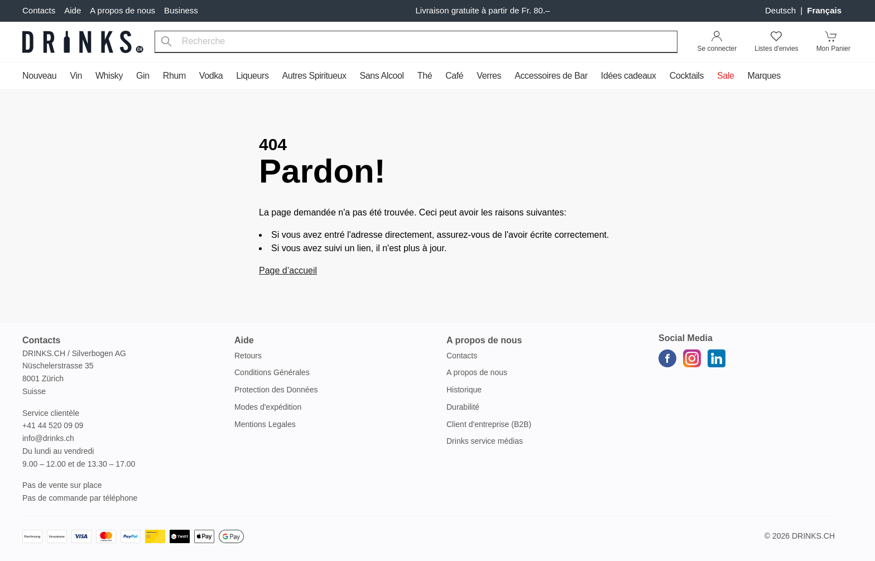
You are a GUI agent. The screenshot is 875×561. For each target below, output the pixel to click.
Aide (72, 10)
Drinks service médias (484, 441)
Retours (248, 355)
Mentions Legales (265, 424)
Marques (763, 75)
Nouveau (39, 75)
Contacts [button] (41, 340)
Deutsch (781, 10)
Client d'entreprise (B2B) (488, 424)
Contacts (38, 10)
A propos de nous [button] (484, 340)
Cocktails (687, 75)
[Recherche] (166, 42)
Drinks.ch (813, 535)
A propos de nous (122, 10)
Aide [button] (244, 340)
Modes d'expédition (267, 406)
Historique (464, 389)
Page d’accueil (288, 270)
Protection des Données (276, 389)
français (824, 10)
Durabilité (462, 406)
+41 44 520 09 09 (52, 425)
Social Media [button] (685, 338)
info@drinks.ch (48, 438)
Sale (725, 75)
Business (181, 10)
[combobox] (416, 42)
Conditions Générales (272, 372)
